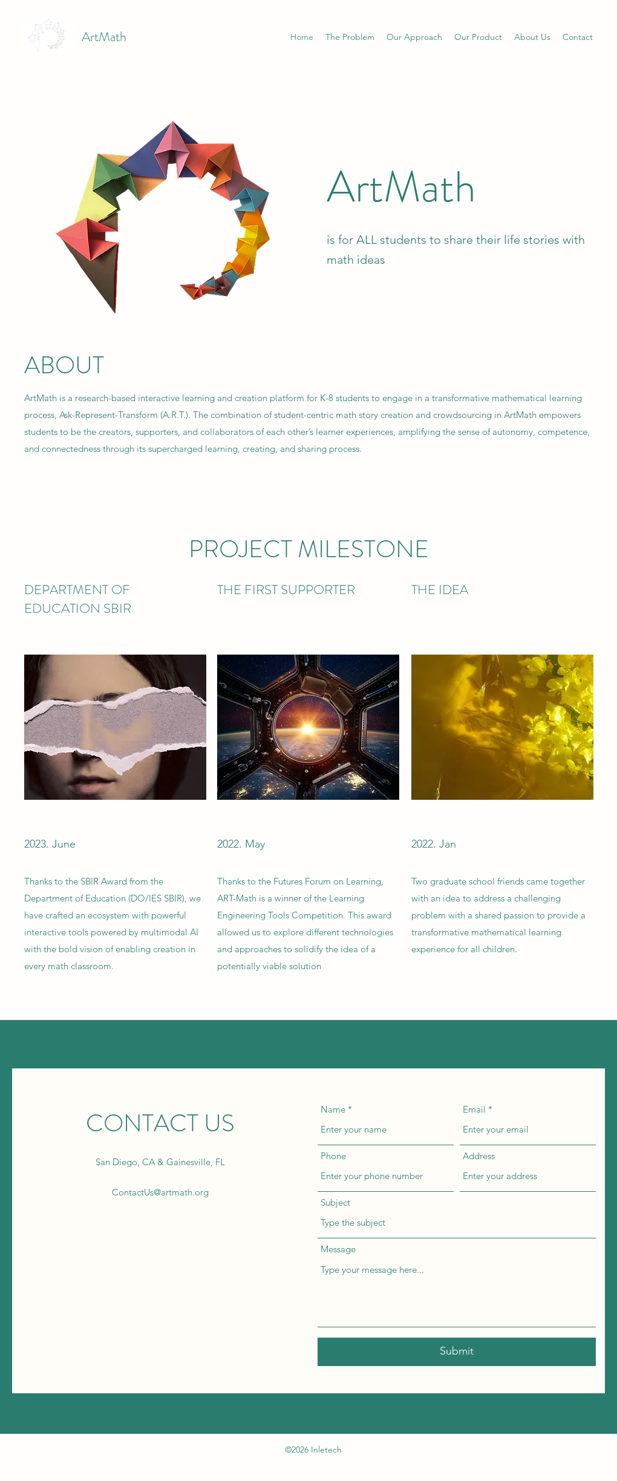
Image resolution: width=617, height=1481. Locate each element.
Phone (333, 1155)
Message (338, 1249)
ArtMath (104, 36)
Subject (335, 1202)
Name (333, 1109)
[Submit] (457, 1352)
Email (474, 1109)
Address (479, 1155)
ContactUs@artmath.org (160, 1192)
